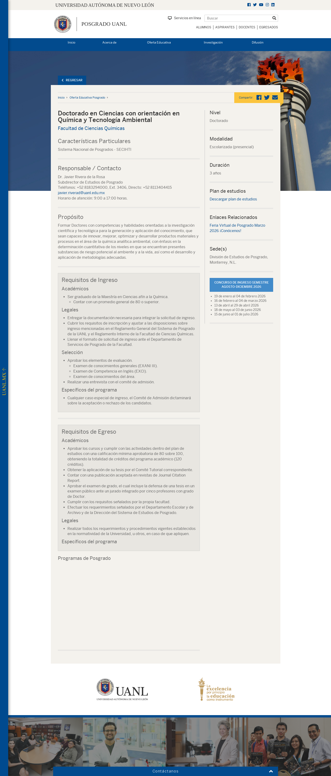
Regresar (72, 80)
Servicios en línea (184, 18)
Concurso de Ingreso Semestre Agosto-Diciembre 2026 (241, 285)
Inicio (71, 42)
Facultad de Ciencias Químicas (91, 128)
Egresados (268, 27)
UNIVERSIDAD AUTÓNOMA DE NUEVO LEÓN (105, 5)
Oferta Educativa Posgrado (87, 97)
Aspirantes (225, 27)
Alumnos (203, 27)
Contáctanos (165, 771)
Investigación (213, 42)
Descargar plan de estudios (233, 199)
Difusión (258, 42)
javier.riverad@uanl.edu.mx (81, 193)
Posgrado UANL (104, 24)
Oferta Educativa (159, 42)
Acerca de (109, 42)
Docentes (247, 27)
